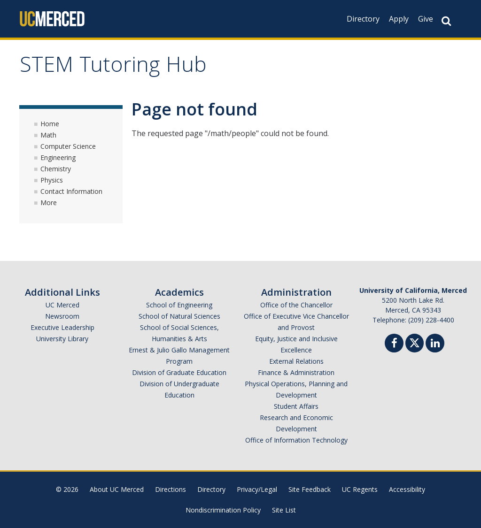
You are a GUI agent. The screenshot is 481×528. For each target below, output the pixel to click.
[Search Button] (446, 21)
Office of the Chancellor (296, 304)
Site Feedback (309, 489)
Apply (399, 19)
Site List (284, 509)
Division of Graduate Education (179, 372)
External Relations (296, 361)
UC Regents (360, 489)
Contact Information (71, 191)
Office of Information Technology (296, 440)
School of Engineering (179, 304)
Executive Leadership (62, 327)
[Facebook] (394, 344)
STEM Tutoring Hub (113, 67)
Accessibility (407, 489)
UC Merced (62, 304)
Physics (51, 180)
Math (48, 134)
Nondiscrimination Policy (223, 509)
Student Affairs (296, 406)
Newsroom (62, 316)
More (48, 202)
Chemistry (55, 168)
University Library (62, 338)
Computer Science (68, 146)
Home (49, 123)
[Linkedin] (435, 344)
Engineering (58, 157)
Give (425, 19)
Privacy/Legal (257, 489)
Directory (363, 19)
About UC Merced (117, 489)
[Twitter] (414, 342)
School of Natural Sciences (179, 316)
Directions (170, 489)
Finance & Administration (296, 372)
